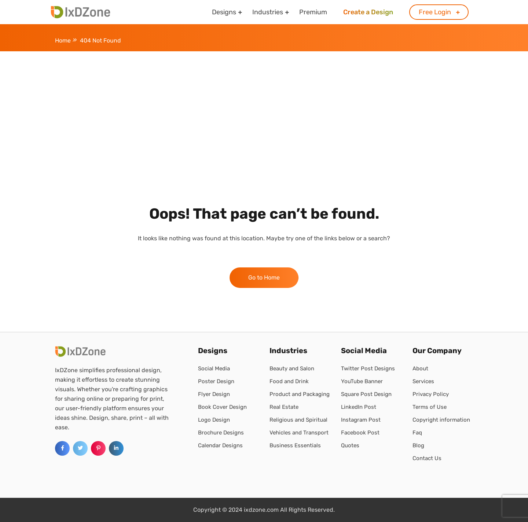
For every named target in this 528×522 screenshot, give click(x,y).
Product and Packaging (300, 394)
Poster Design (216, 381)
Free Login (435, 12)
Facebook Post (360, 432)
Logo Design (214, 420)
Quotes (350, 445)
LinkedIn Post (358, 407)
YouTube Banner (362, 381)
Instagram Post (361, 420)
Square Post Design (366, 394)
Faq (417, 432)
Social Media (214, 368)
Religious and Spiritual (298, 420)
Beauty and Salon (292, 368)
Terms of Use (429, 407)
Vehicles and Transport (299, 432)
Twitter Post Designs (368, 368)
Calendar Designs (220, 445)
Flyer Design (214, 394)
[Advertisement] (264, 106)
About (420, 368)
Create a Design (368, 12)
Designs (224, 12)
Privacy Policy (430, 394)
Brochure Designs (221, 432)
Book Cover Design (222, 407)
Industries (267, 12)
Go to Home (264, 277)
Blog (418, 445)
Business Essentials (295, 445)
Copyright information (441, 420)
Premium (313, 12)
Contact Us (426, 458)
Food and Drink (289, 381)
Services (423, 381)
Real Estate (284, 407)
